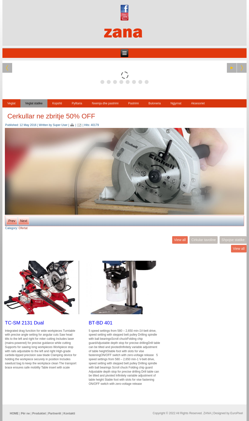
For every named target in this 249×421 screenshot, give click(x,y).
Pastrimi (133, 103)
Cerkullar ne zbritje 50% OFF (51, 116)
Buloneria (154, 103)
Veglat (11, 103)
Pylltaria (77, 103)
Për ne (25, 413)
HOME (14, 413)
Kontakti (69, 413)
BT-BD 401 (101, 322)
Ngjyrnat (175, 103)
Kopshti (57, 103)
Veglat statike (34, 103)
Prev (11, 221)
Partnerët (54, 413)
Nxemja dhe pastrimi (105, 103)
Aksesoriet (198, 103)
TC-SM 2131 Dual (24, 322)
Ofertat (23, 228)
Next (23, 221)
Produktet (39, 413)
